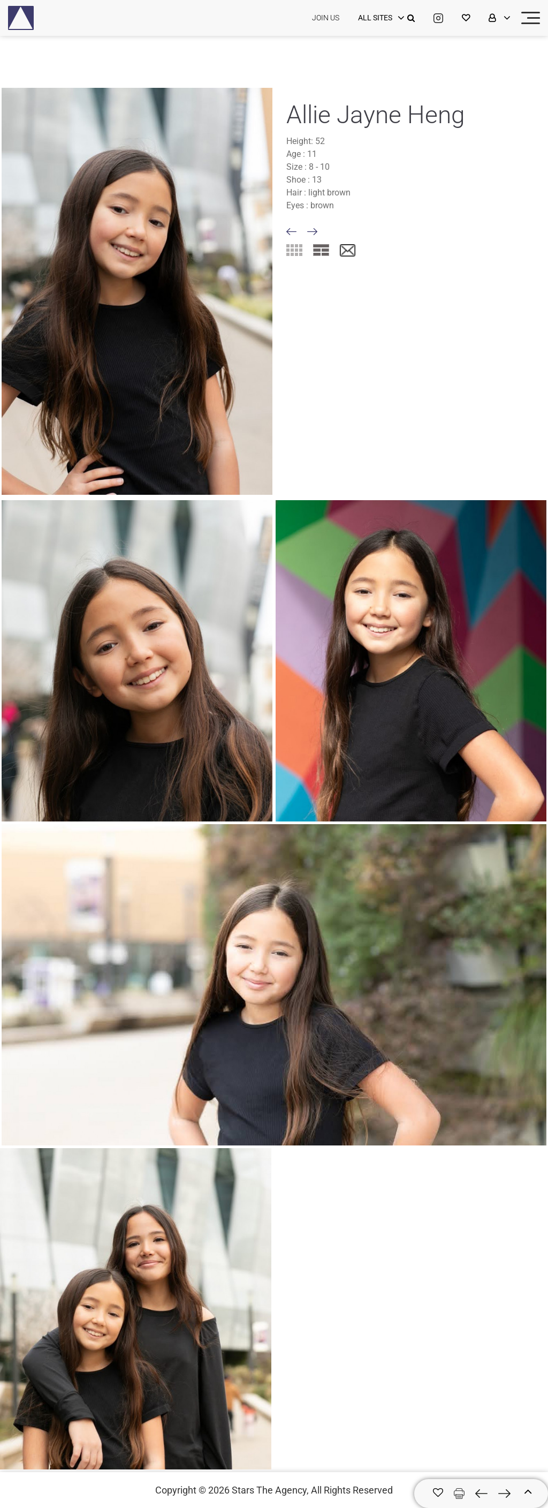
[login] (380, 18)
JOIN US (325, 17)
